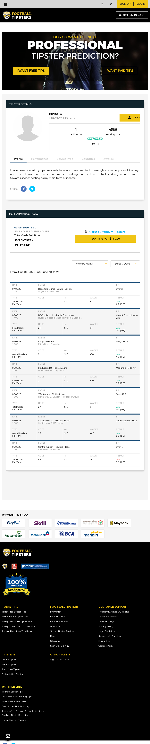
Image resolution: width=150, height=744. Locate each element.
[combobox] (90, 256)
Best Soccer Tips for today (15, 699)
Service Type (65, 152)
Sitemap (55, 634)
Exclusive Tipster (59, 614)
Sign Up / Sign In (59, 638)
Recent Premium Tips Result (17, 624)
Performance (39, 152)
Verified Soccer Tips (12, 684)
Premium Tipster (11, 662)
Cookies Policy (105, 638)
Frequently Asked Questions (113, 604)
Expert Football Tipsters (14, 713)
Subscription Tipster (12, 667)
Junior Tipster (9, 652)
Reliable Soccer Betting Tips (17, 689)
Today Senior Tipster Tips (15, 609)
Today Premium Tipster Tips (17, 614)
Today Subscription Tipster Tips (18, 619)
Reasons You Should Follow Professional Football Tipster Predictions (23, 706)
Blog (52, 629)
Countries (88, 152)
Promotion (56, 604)
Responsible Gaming (109, 629)
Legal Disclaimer (107, 624)
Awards (109, 152)
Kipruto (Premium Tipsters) (107, 225)
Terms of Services (107, 609)
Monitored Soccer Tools (14, 694)
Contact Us (104, 634)
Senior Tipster (9, 657)
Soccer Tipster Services (62, 624)
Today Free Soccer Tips (14, 604)
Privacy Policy (105, 619)
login (141, 4)
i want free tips (31, 71)
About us (55, 619)
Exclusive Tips (57, 609)
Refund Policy (106, 614)
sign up (125, 4)
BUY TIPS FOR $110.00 (105, 232)
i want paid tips (119, 71)
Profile (18, 152)
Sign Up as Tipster (60, 652)
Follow (122, 117)
